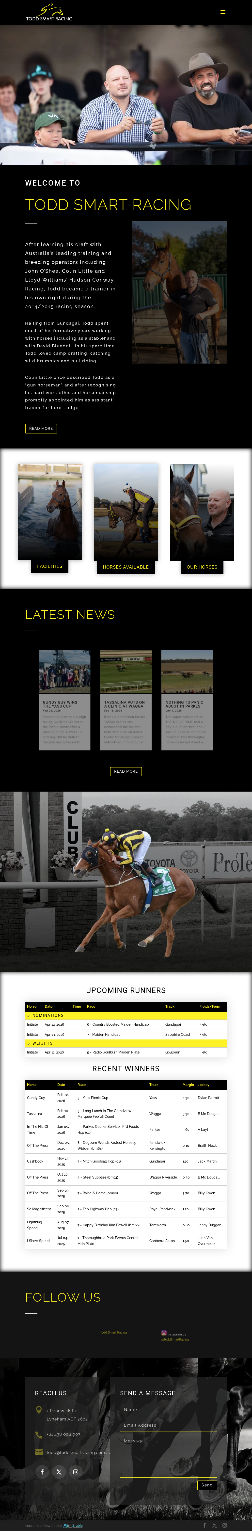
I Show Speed (38, 1241)
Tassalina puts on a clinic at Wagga (125, 704)
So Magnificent (39, 1209)
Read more (41, 428)
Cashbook (35, 1161)
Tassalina (34, 1114)
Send (207, 1485)
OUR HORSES (202, 567)
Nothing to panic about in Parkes (178, 704)
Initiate (32, 1024)
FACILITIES (50, 566)
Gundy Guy (36, 1098)
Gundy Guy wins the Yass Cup (67, 704)
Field (203, 1024)
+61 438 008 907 (63, 1434)
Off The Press (37, 1146)
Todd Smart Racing (115, 1332)
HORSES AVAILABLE (126, 567)
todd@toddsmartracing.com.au (79, 1452)
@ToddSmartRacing (170, 1339)
